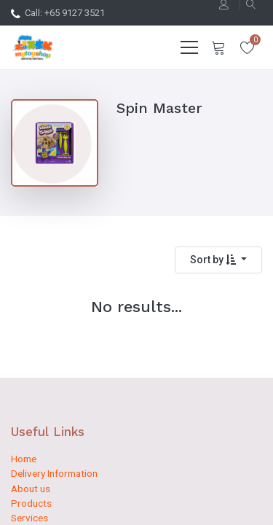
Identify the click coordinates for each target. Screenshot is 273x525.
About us (30, 488)
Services (29, 518)
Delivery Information (54, 473)
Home (23, 458)
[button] (218, 259)
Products (31, 503)
